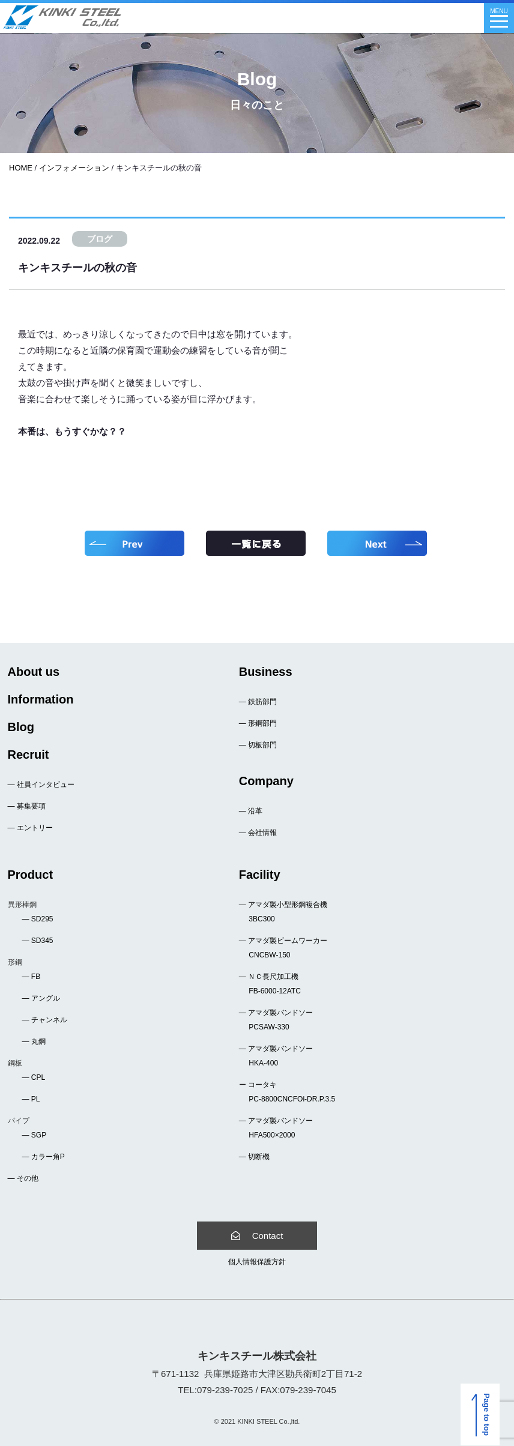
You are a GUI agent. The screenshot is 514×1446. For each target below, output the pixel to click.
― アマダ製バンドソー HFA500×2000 (276, 1127)
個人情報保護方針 (257, 1262)
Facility (259, 874)
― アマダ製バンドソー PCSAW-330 (276, 1019)
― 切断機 (254, 1156)
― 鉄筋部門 (258, 701)
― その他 (23, 1178)
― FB (31, 976)
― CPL (34, 1077)
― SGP (34, 1135)
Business (265, 671)
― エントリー (30, 828)
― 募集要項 (27, 806)
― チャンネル (44, 1020)
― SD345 (37, 940)
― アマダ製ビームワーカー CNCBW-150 (283, 947)
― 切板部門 (258, 745)
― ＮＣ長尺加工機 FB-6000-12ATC (270, 983)
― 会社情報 (258, 832)
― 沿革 (250, 811)
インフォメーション (74, 167)
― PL (31, 1099)
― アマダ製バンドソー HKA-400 (276, 1055)
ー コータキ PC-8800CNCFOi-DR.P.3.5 (287, 1091)
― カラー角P (43, 1156)
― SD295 (37, 919)
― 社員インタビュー (41, 784)
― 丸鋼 (34, 1041)
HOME (20, 167)
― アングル (41, 998)
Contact (257, 1236)
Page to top (483, 1414)
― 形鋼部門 (258, 723)
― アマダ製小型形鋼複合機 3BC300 (283, 911)
